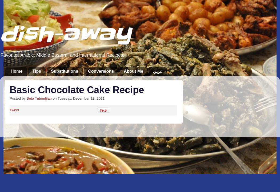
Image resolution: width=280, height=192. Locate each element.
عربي (158, 71)
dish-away (65, 34)
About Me (133, 71)
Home (16, 71)
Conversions (101, 71)
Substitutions (64, 71)
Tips (36, 71)
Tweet (14, 110)
